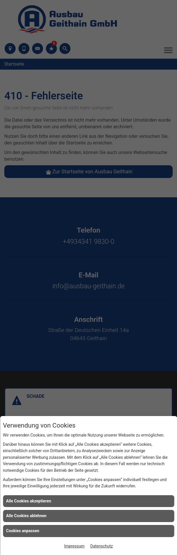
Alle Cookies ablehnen (26, 515)
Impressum (74, 546)
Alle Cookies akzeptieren (28, 501)
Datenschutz (101, 546)
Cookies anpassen (22, 530)
